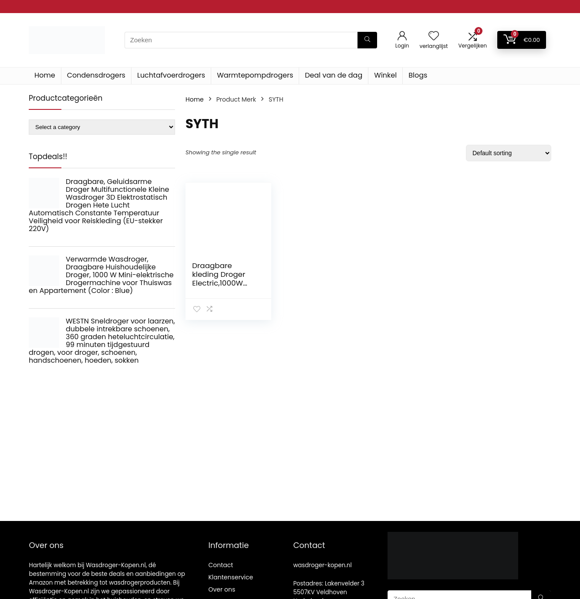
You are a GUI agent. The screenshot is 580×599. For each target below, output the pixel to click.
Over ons (221, 589)
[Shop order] (508, 153)
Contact (220, 565)
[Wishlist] (433, 36)
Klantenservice (230, 577)
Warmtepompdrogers (255, 75)
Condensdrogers (96, 75)
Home (44, 75)
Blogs (417, 75)
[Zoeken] (367, 40)
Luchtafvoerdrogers (171, 75)
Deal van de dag (333, 75)
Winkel (385, 75)
